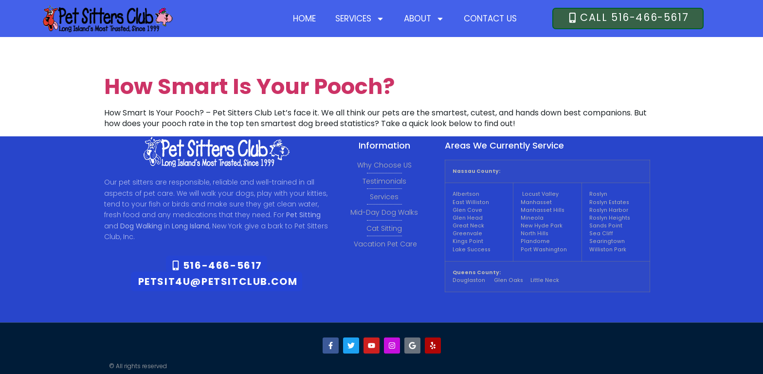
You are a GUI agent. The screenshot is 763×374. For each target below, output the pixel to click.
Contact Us (490, 18)
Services (359, 19)
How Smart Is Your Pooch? (249, 86)
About (424, 19)
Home (304, 18)
